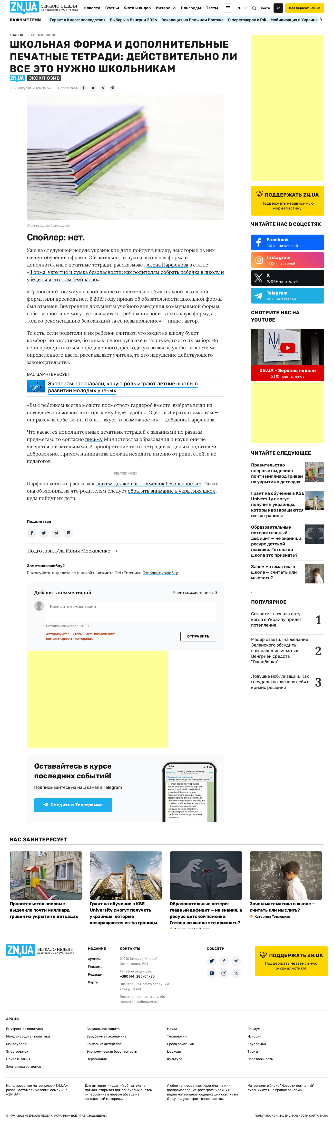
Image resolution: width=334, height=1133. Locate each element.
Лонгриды (191, 8)
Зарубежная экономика (107, 1036)
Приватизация (18, 1059)
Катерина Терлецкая (272, 916)
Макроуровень (18, 1044)
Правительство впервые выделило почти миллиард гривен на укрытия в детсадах (277, 473)
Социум (253, 1029)
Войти (264, 8)
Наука (172, 1029)
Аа (278, 8)
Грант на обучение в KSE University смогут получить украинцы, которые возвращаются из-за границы (277, 504)
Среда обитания (180, 1044)
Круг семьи (256, 1044)
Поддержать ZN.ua (305, 8)
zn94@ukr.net (130, 989)
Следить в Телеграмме (73, 805)
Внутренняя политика (24, 1029)
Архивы (94, 959)
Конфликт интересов (104, 1044)
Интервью (166, 8)
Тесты (212, 8)
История (254, 1036)
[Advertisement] (97, 699)
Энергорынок (17, 1051)
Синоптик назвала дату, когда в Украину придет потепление (276, 619)
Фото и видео (137, 8)
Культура (174, 1059)
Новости (92, 8)
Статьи (112, 8)
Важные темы (26, 20)
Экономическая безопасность (112, 1051)
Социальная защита (103, 1029)
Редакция (96, 974)
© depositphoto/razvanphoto (48, 225)
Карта (93, 982)
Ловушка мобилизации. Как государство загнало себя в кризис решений (280, 682)
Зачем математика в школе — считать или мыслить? (274, 572)
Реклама (95, 967)
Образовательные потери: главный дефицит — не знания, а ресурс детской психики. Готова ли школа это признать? (276, 541)
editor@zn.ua (147, 1002)
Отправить (198, 636)
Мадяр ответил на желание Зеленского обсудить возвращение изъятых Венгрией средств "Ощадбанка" (279, 651)
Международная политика (28, 1036)
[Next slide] (320, 20)
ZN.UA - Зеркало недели (288, 370)
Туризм (253, 1051)
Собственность (260, 1059)
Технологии (177, 1036)
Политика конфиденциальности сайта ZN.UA (291, 1115)
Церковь (174, 1051)
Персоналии (97, 1059)
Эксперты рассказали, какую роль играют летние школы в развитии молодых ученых (123, 387)
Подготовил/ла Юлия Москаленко (68, 551)
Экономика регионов (23, 1067)
